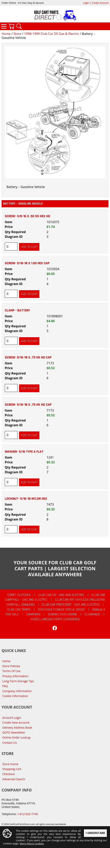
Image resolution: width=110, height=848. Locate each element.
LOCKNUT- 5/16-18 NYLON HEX (26, 499)
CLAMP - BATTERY (17, 310)
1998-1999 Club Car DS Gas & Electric (51, 34)
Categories (4, 26)
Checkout (8, 774)
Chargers (33, 614)
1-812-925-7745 (27, 814)
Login (86, 3)
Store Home (10, 764)
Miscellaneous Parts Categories (55, 619)
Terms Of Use (11, 671)
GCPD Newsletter (13, 732)
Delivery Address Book (17, 727)
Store (17, 34)
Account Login (11, 717)
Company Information (17, 691)
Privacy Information (15, 676)
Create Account (100, 3)
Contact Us (9, 742)
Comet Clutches (19, 595)
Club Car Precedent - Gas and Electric (71, 604)
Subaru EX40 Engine (62, 614)
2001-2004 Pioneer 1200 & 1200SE (61, 609)
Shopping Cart (11, 769)
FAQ (5, 686)
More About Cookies (32, 843)
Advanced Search (13, 779)
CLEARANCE (92, 614)
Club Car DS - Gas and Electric (61, 595)
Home (6, 34)
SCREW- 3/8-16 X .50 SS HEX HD (27, 216)
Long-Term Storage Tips (18, 681)
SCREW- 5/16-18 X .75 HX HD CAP (28, 357)
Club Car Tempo (18, 609)
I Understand (95, 833)
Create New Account (15, 722)
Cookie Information (15, 696)
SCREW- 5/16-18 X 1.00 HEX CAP (27, 263)
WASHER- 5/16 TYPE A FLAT (24, 451)
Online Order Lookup (16, 737)
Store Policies (11, 666)
